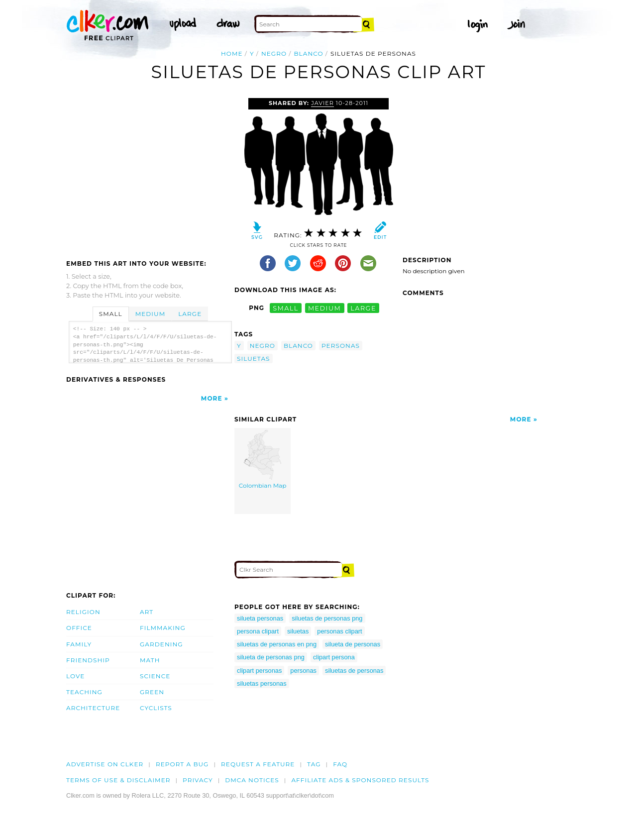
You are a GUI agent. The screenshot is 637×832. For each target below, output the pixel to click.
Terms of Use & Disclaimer (118, 780)
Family (79, 644)
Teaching (84, 692)
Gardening (161, 644)
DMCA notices (252, 780)
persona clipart (258, 631)
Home (232, 53)
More (211, 398)
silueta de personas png (271, 657)
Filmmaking (163, 627)
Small (110, 313)
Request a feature (258, 764)
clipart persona (334, 657)
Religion (83, 612)
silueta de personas (352, 644)
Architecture (93, 708)
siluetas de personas (354, 670)
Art (146, 612)
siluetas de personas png (327, 618)
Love (75, 676)
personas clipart (339, 631)
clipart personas (259, 670)
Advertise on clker (104, 764)
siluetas (253, 358)
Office (79, 627)
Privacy (198, 780)
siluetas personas (262, 683)
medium (324, 308)
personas (340, 345)
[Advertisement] (149, 172)
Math (150, 660)
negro (274, 53)
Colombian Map (263, 460)
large (363, 308)
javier (322, 103)
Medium (150, 313)
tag (313, 764)
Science (155, 676)
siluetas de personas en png (277, 644)
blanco (308, 53)
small (286, 308)
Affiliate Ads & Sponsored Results (360, 780)
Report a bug (182, 764)
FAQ (340, 764)
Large (190, 313)
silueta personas (260, 618)
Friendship (88, 660)
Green (152, 692)
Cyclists (156, 708)
